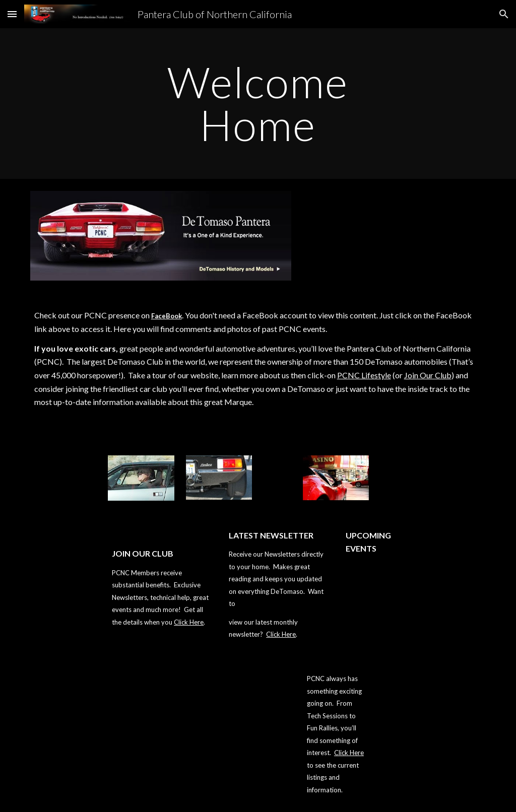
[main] (258, 103)
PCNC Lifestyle (364, 375)
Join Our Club (428, 375)
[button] (12, 14)
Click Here (189, 622)
